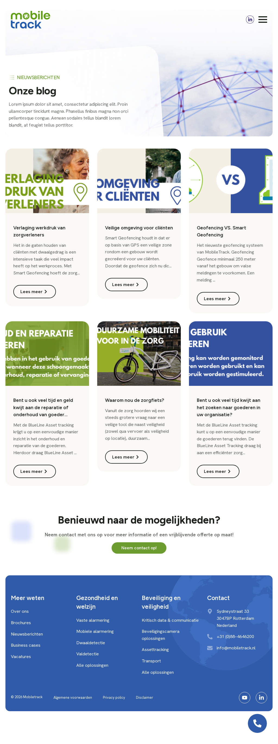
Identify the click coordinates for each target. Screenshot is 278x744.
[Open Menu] (262, 19)
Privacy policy (114, 697)
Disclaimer (144, 697)
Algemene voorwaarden (72, 697)
